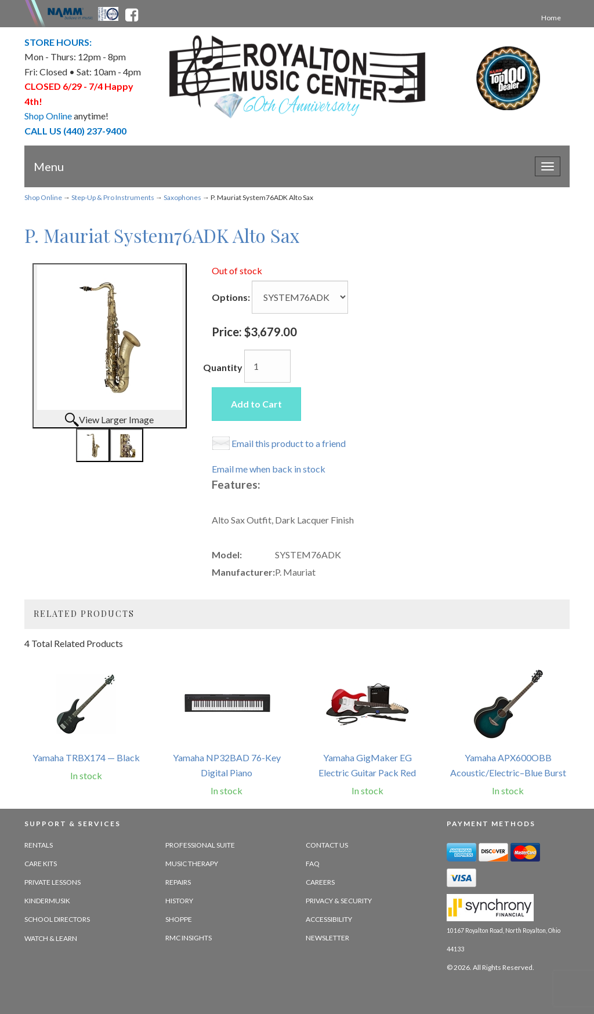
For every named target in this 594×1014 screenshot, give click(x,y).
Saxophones (182, 197)
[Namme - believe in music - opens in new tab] (70, 12)
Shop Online (43, 197)
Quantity (222, 367)
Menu (49, 166)
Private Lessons (52, 882)
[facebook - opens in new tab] (131, 12)
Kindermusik (47, 900)
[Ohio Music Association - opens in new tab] (109, 12)
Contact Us (327, 845)
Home (551, 17)
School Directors (57, 919)
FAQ (313, 863)
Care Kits (40, 863)
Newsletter (327, 937)
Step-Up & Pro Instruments (112, 197)
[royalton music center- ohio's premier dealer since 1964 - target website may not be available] (297, 77)
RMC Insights (188, 937)
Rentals (38, 845)
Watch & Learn (50, 938)
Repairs (178, 882)
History (179, 900)
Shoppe (178, 919)
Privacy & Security (339, 900)
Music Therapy (191, 863)
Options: (231, 297)
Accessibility (329, 919)
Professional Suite (200, 845)
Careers (320, 882)
